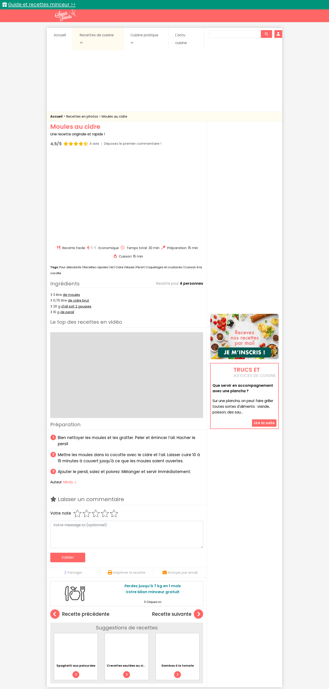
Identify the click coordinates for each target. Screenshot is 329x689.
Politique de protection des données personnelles (155, 675)
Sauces (138, 635)
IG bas (200, 631)
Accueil (60, 35)
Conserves (199, 627)
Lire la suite (264, 394)
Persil (140, 180)
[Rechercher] (266, 34)
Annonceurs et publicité (73, 671)
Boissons (132, 627)
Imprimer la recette (126, 486)
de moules (71, 208)
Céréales (153, 627)
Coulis (263, 627)
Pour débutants (70, 180)
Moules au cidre (114, 116)
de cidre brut (78, 213)
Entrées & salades (90, 631)
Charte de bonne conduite (235, 671)
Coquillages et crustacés (164, 180)
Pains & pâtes (260, 631)
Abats (63, 627)
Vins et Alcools (237, 635)
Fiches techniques (188, 616)
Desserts (62, 631)
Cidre (119, 180)
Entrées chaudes (123, 631)
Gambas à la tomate (177, 579)
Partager (73, 486)
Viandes (213, 635)
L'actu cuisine (181, 39)
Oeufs (239, 631)
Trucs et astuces (228, 616)
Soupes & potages (166, 635)
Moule (129, 180)
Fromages (180, 631)
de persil (67, 225)
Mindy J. (70, 395)
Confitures (175, 627)
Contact (105, 671)
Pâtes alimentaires (73, 635)
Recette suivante (177, 527)
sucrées (193, 635)
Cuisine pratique (144, 39)
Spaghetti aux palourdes (75, 579)
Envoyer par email (179, 486)
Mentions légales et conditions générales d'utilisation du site (163, 671)
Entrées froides (154, 631)
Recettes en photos (82, 116)
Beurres (112, 627)
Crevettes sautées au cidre (128, 579)
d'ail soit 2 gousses (76, 219)
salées (121, 635)
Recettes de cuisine (97, 39)
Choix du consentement (217, 675)
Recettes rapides (95, 180)
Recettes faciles (102, 616)
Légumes (219, 631)
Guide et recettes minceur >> (42, 4)
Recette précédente (79, 527)
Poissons (101, 635)
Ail (111, 180)
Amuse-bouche (87, 627)
